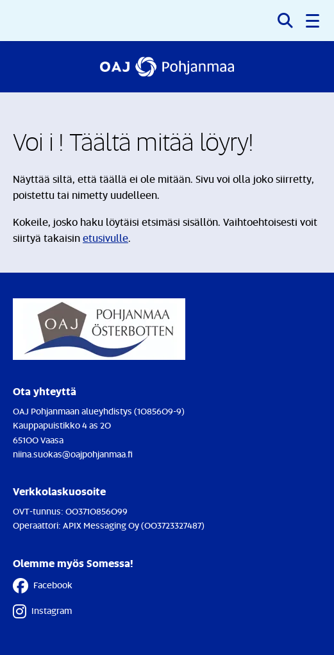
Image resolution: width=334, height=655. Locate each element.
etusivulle (105, 238)
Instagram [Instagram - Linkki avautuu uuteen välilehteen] (42, 611)
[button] (313, 20)
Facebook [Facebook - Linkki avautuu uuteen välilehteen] (42, 585)
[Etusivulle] (167, 66)
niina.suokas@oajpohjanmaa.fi (73, 454)
